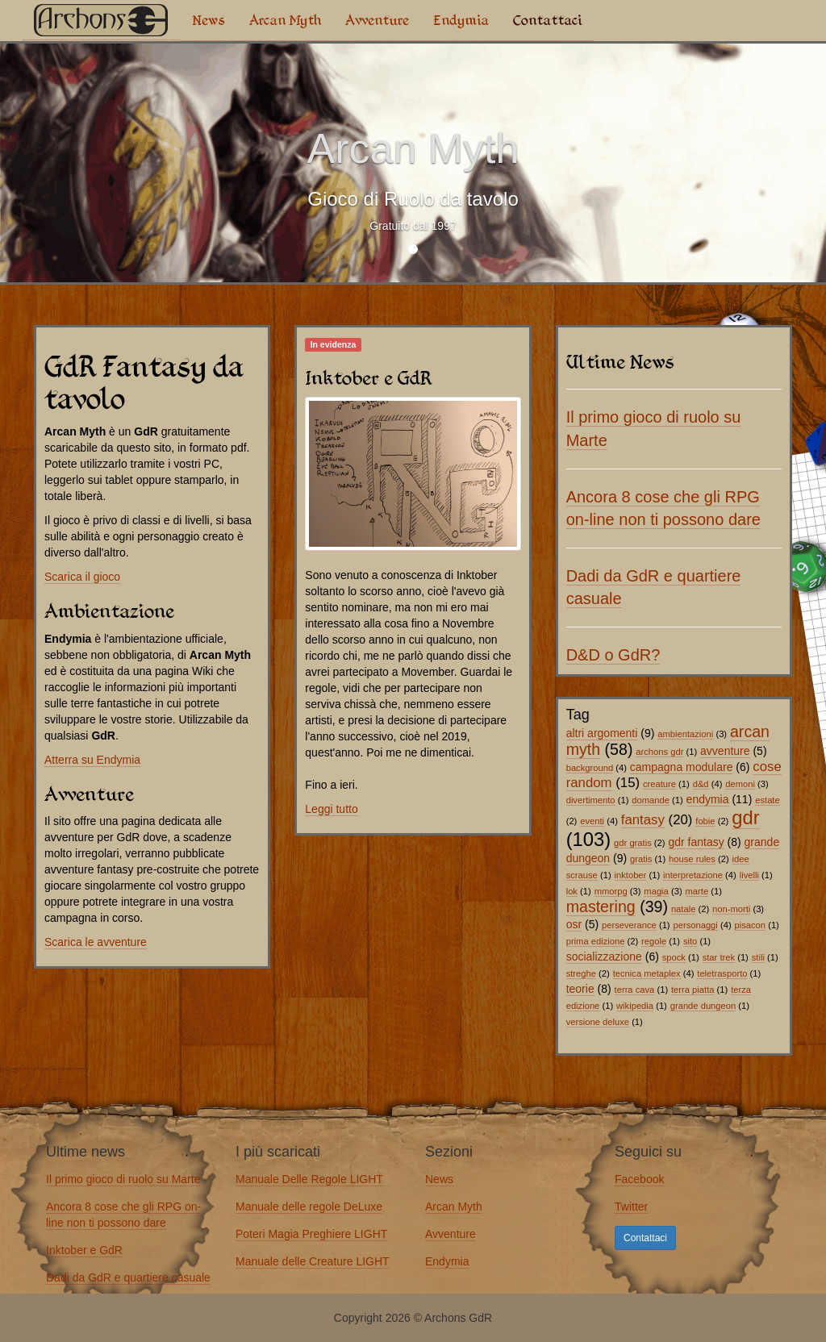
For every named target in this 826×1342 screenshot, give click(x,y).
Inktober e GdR (84, 1250)
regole (653, 941)
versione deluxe (597, 1022)
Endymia (461, 20)
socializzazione (604, 956)
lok (572, 891)
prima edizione (595, 941)
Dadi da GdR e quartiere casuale (128, 1277)
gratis (641, 859)
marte (697, 891)
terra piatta (692, 989)
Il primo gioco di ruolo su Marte (123, 1179)
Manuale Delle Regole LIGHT (309, 1179)
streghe (581, 973)
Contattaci (547, 20)
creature (659, 784)
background (589, 768)
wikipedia (634, 1006)
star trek (719, 957)
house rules (692, 859)
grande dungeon (703, 1006)
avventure (724, 750)
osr (574, 924)
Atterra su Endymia (92, 759)
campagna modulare (681, 767)
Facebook (639, 1179)
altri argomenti (602, 733)
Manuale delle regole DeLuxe (309, 1206)
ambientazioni (685, 734)
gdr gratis (633, 843)
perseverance (629, 925)
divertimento (590, 800)
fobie (705, 821)
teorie (580, 988)
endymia (707, 799)
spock (674, 957)
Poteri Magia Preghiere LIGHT (311, 1233)
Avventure (377, 20)
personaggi (695, 925)
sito (690, 941)
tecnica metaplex (647, 973)
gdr (745, 817)
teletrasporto (722, 973)
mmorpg (611, 891)
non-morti (731, 909)
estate (767, 800)
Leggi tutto (331, 808)
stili (758, 957)
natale (683, 909)
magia (656, 891)
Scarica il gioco (82, 576)
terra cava (635, 989)
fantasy (643, 819)
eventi (592, 821)
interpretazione (693, 875)
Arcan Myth (285, 20)
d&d (701, 784)
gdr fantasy (696, 842)
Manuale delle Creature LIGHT (313, 1261)
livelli (749, 875)
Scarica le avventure (95, 942)
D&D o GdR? (613, 655)
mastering (601, 906)
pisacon (750, 925)
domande (651, 800)
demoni (740, 784)
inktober (631, 875)
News (208, 20)
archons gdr (659, 751)
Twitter (631, 1206)
